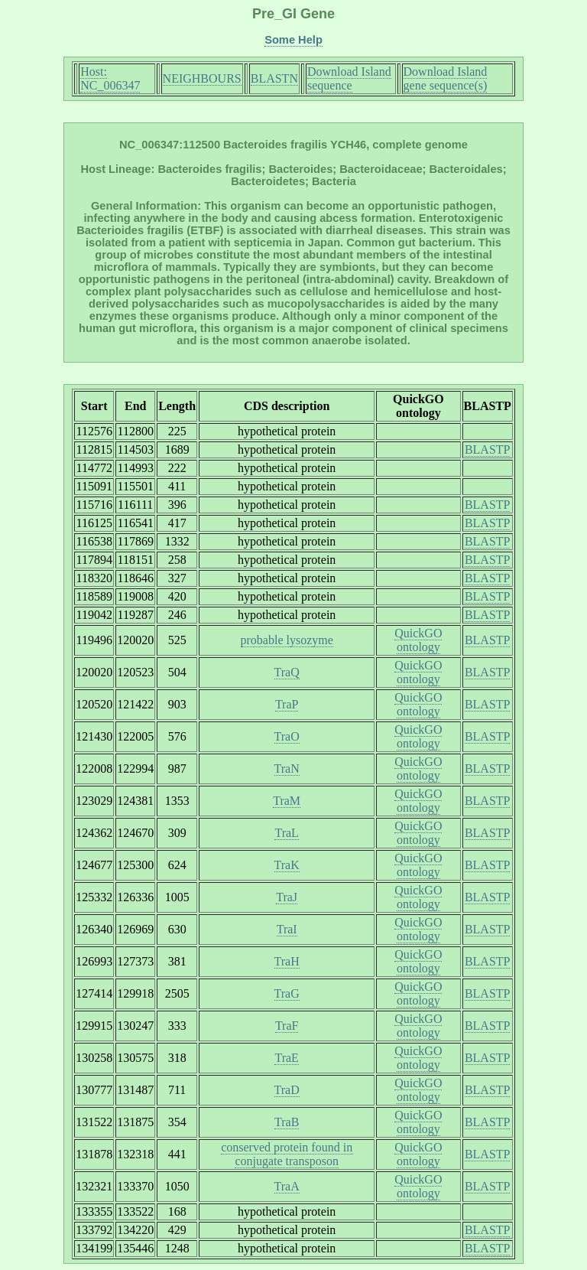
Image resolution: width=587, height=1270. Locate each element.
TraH (287, 961)
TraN (287, 768)
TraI (287, 929)
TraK (287, 864)
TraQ (287, 672)
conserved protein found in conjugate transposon (286, 1154)
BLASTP (488, 449)
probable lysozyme (287, 639)
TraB (286, 1121)
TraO (287, 736)
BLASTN (274, 78)
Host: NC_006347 (110, 78)
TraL (286, 832)
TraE (286, 1057)
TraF (287, 1025)
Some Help (293, 40)
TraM (286, 800)
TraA (287, 1186)
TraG (287, 993)
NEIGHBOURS (202, 78)
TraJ (286, 897)
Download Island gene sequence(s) (446, 78)
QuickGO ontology (418, 640)
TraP (287, 704)
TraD (287, 1089)
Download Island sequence (349, 78)
